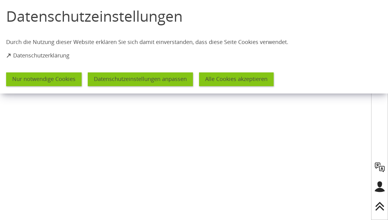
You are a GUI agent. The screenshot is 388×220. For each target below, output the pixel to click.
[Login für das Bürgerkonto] (380, 187)
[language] (380, 167)
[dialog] (194, 47)
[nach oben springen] (380, 206)
